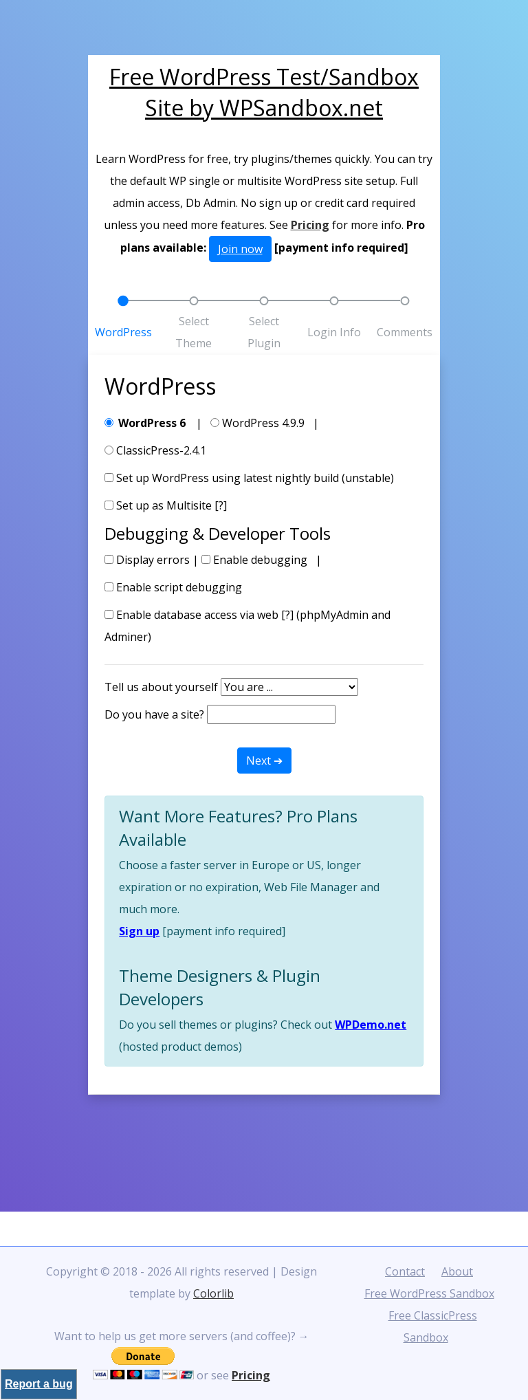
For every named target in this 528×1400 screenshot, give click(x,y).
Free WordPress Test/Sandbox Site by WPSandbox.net (264, 92)
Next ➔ (264, 760)
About (457, 1271)
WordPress (123, 332)
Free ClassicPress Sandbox (432, 1326)
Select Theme (193, 332)
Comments (404, 332)
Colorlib (213, 1293)
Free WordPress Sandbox (429, 1293)
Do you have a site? (154, 714)
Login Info (334, 332)
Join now (240, 248)
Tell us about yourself (161, 686)
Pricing (310, 224)
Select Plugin (264, 332)
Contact (405, 1271)
